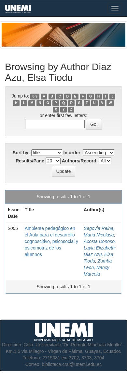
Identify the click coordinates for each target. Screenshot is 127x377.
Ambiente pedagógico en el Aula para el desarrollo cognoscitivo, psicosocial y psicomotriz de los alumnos (51, 241)
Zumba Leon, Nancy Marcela (98, 267)
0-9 (35, 96)
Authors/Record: (80, 160)
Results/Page (30, 160)
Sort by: (21, 152)
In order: (73, 152)
